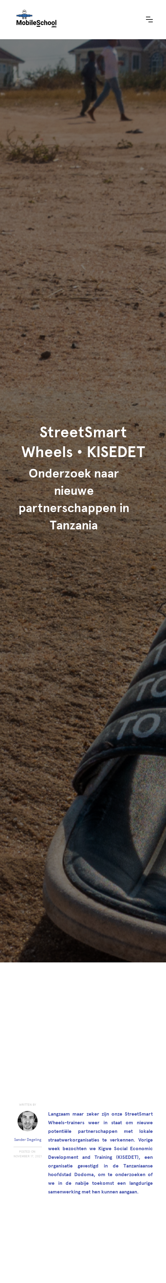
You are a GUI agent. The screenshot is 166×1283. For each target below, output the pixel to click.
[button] (149, 19)
